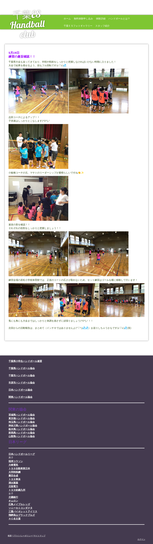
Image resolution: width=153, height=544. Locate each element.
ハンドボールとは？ (119, 18)
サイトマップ (39, 535)
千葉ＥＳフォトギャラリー (78, 25)
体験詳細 (100, 18)
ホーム (67, 18)
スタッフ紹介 (102, 25)
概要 (10, 535)
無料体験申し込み (83, 18)
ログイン (141, 539)
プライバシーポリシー (22, 535)
